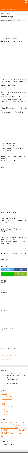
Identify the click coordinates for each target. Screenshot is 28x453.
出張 (3, 401)
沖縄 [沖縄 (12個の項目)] (18, 430)
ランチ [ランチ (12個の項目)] (15, 425)
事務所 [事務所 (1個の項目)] (19, 425)
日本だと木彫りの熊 (12, 379)
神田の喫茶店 (7, 359)
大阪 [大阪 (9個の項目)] (16, 428)
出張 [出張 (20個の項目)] (13, 428)
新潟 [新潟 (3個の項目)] (15, 430)
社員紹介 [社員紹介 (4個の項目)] (19, 433)
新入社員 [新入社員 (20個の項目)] (10, 430)
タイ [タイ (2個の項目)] (7, 425)
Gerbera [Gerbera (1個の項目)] (8, 422)
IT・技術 (4, 394)
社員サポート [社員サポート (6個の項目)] (13, 433)
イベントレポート (7, 396)
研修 (3, 409)
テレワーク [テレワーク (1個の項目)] (10, 425)
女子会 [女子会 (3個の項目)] (20, 427)
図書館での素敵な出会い (13, 383)
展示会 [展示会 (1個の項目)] (23, 427)
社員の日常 (5, 411)
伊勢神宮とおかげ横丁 (9, 355)
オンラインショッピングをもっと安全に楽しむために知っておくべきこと (16, 375)
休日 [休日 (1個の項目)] (21, 425)
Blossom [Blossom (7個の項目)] (4, 422)
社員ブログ (20, 20)
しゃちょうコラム (7, 399)
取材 (17, 20)
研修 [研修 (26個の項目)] (22, 430)
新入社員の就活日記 (7, 406)
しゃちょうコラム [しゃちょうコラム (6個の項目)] (15, 422)
